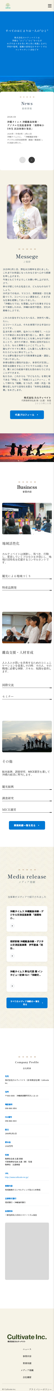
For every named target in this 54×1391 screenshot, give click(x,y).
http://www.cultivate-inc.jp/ (17, 1177)
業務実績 (27, 1363)
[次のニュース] (32, 160)
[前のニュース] (22, 160)
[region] (27, 140)
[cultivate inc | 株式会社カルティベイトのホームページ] (8, 6)
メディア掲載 (27, 1370)
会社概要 (27, 1377)
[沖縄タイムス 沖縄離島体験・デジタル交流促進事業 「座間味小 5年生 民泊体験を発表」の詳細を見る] (26, 132)
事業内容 (27, 1356)
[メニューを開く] (50, 6)
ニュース (27, 1349)
